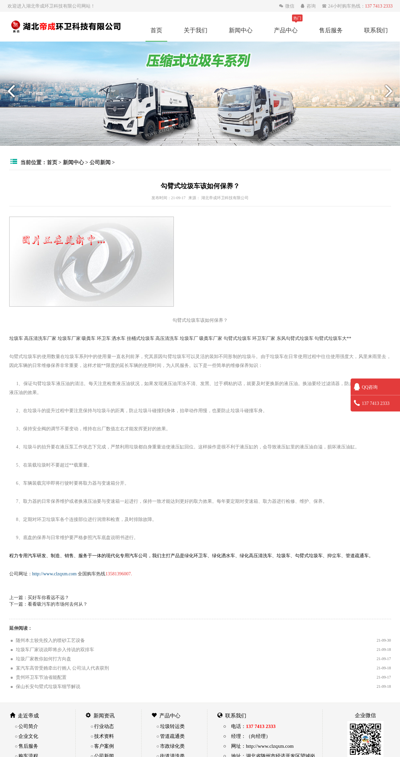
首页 (156, 30)
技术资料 (104, 736)
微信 (287, 6)
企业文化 (28, 736)
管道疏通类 (172, 736)
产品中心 (286, 30)
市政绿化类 (172, 745)
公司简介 (28, 726)
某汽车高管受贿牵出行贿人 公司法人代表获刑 (62, 668)
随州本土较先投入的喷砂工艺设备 (50, 640)
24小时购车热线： (357, 6)
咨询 (308, 6)
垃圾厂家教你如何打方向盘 (43, 658)
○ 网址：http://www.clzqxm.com (258, 745)
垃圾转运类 (172, 726)
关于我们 (195, 30)
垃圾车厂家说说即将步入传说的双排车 (55, 649)
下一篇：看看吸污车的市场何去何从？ (48, 604)
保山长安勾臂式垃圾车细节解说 (48, 686)
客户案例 (104, 745)
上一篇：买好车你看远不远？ (39, 597)
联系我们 (376, 30)
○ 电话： (249, 726)
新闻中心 (241, 30)
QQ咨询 (366, 387)
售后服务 (331, 30)
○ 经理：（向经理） (247, 736)
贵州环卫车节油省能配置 (41, 677)
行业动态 (104, 726)
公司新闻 (100, 162)
